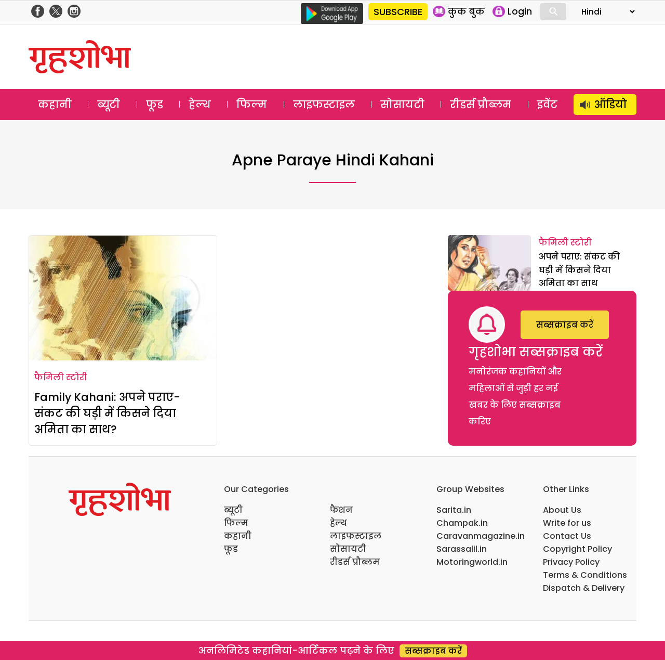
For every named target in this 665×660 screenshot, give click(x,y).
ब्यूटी (108, 104)
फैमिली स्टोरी (60, 377)
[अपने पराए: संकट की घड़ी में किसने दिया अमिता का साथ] (489, 263)
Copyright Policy (577, 549)
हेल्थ (200, 104)
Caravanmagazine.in (480, 536)
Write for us (567, 523)
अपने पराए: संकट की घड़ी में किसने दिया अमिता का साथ (579, 270)
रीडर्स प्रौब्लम (480, 104)
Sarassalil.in (461, 549)
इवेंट (547, 104)
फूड (154, 104)
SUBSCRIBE (398, 11)
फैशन (341, 510)
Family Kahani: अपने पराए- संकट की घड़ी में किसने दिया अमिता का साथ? (107, 413)
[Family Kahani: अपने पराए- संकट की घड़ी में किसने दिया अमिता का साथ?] (123, 298)
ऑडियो (610, 104)
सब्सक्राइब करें (564, 325)
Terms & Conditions (585, 575)
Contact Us (567, 536)
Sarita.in (453, 510)
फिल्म (251, 104)
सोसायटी (402, 104)
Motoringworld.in (472, 562)
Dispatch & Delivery (583, 588)
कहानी (55, 104)
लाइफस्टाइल (324, 104)
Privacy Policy (571, 562)
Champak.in (462, 523)
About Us (562, 510)
